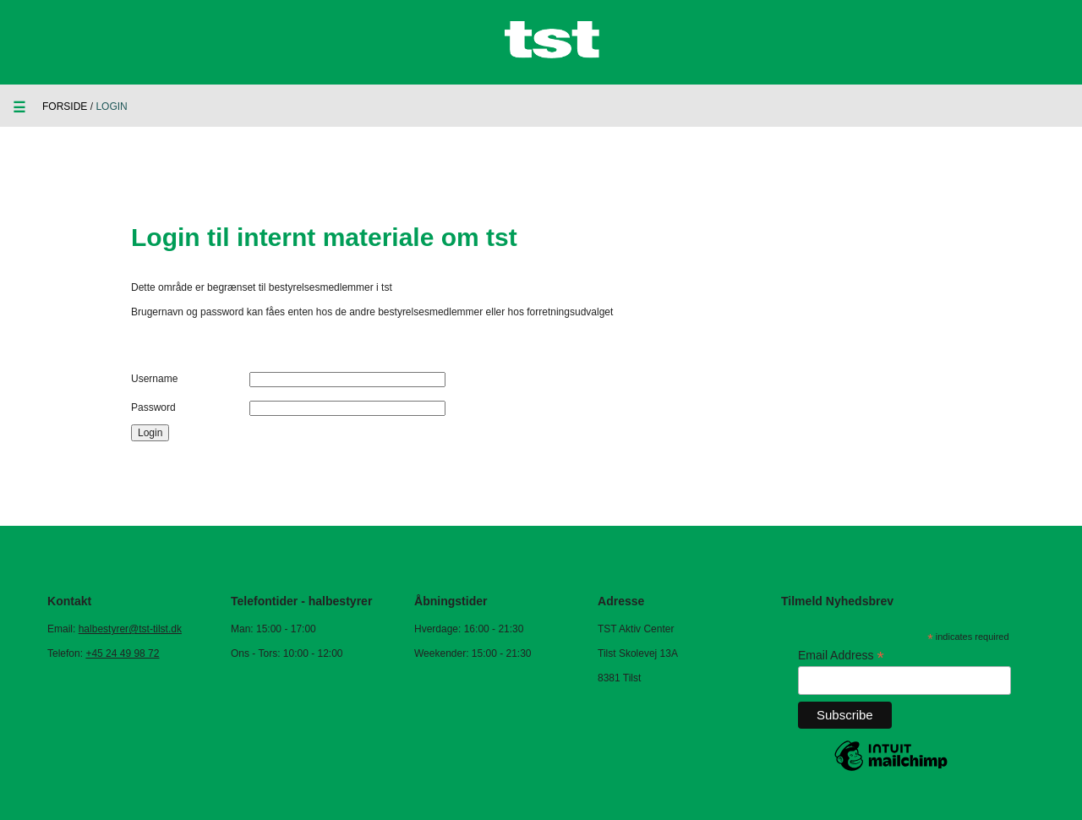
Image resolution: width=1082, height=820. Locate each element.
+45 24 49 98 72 (122, 653)
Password (153, 407)
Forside (64, 106)
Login (150, 433)
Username (154, 379)
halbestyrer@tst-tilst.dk (130, 629)
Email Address (841, 656)
